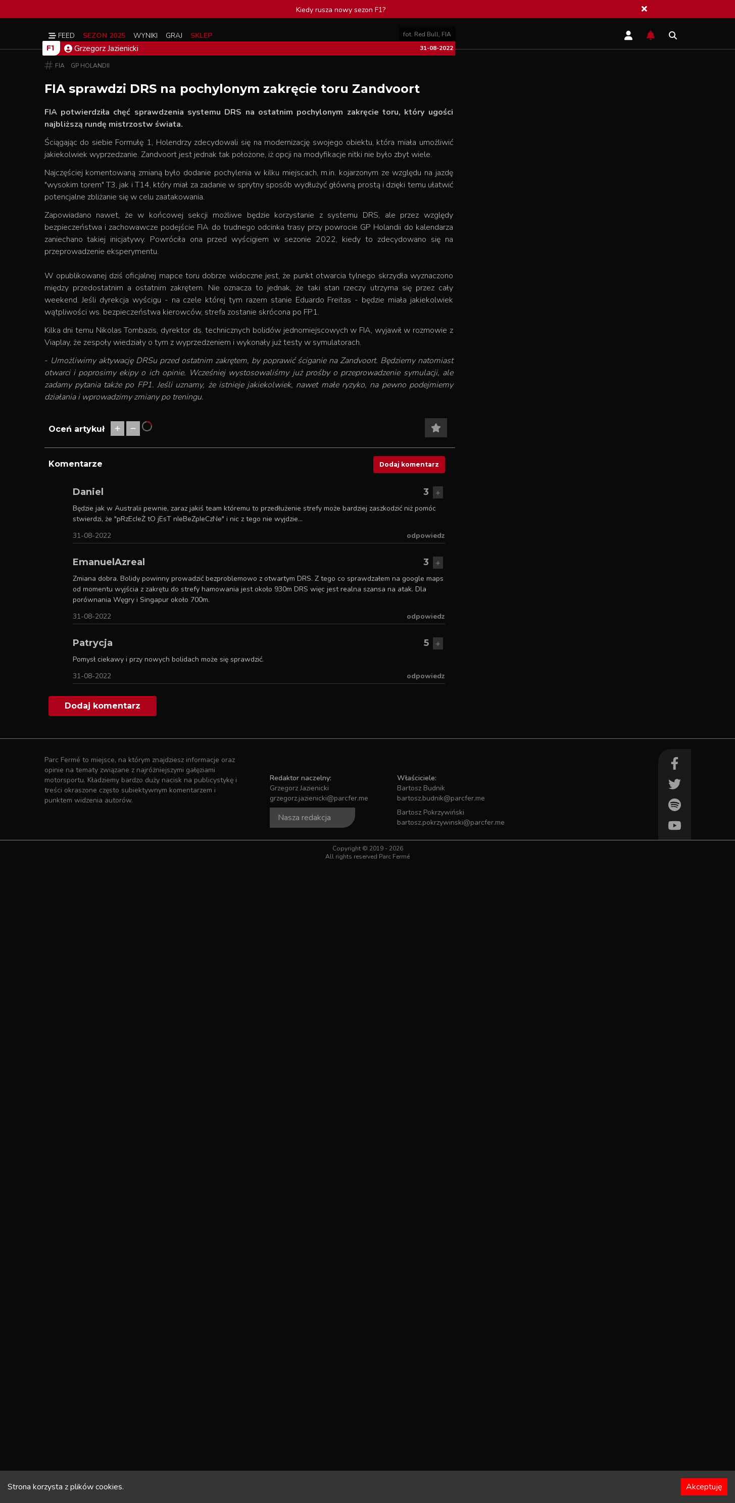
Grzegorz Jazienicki (101, 313)
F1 (50, 312)
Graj (174, 35)
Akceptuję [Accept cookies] (704, 1486)
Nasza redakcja (304, 1456)
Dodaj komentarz (409, 1103)
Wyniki (145, 35)
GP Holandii (90, 330)
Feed (61, 35)
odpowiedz (426, 1174)
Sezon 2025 (104, 35)
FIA (60, 330)
